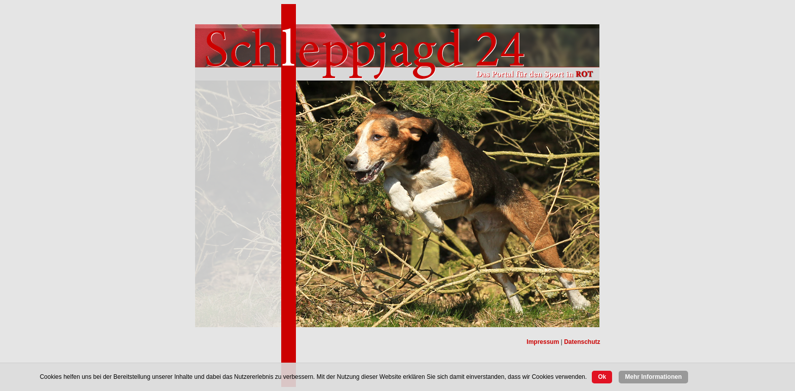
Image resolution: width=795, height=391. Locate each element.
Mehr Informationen (653, 376)
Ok (602, 376)
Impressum (542, 341)
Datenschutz (582, 341)
